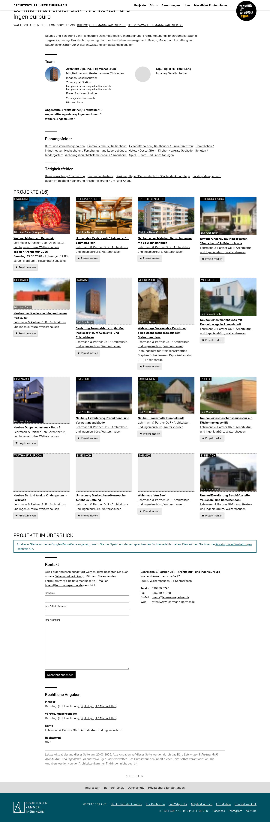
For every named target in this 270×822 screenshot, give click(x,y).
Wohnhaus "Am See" (152, 495)
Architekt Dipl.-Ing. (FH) (91, 69)
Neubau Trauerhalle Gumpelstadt (161, 418)
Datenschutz (136, 787)
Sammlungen (171, 5)
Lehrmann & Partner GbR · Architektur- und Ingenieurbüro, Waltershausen (40, 244)
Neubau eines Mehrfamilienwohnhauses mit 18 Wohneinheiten (165, 240)
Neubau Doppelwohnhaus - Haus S (37, 427)
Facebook (219, 811)
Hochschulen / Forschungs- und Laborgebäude (95, 150)
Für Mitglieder (178, 804)
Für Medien (223, 804)
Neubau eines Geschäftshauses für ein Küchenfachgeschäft (226, 420)
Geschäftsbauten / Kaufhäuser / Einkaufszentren (161, 146)
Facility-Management (207, 176)
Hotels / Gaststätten (142, 150)
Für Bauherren (155, 804)
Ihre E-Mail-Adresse (55, 606)
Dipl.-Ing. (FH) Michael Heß (98, 706)
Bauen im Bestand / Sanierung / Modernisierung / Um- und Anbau (88, 180)
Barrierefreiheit (114, 787)
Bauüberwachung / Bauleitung (65, 176)
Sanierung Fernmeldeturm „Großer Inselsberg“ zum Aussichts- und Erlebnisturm (100, 332)
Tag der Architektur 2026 (31, 251)
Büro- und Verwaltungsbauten (65, 146)
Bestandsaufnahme (100, 176)
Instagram (235, 811)
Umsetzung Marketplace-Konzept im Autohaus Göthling (101, 497)
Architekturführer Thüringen (40, 5)
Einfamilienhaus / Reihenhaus (107, 146)
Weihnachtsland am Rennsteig (34, 238)
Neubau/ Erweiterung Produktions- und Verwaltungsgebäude (102, 420)
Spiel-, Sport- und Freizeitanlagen (151, 155)
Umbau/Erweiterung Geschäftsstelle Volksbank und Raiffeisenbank (225, 497)
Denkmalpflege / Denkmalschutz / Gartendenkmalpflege (153, 176)
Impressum (92, 787)
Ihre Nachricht (52, 619)
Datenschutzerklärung (69, 576)
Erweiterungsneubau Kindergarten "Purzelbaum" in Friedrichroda (224, 240)
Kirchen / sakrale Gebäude (175, 150)
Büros (154, 5)
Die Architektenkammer (126, 804)
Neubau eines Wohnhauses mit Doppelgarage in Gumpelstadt (221, 322)
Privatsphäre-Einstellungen (233, 544)
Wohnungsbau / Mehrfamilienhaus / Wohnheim (96, 155)
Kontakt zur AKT (245, 804)
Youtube (251, 811)
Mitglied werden (201, 804)
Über (187, 5)
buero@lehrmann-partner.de (101, 25)
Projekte (140, 5)
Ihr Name (50, 593)
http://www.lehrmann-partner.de (155, 25)
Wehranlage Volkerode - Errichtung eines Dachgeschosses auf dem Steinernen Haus (162, 332)
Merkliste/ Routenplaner (212, 5)
